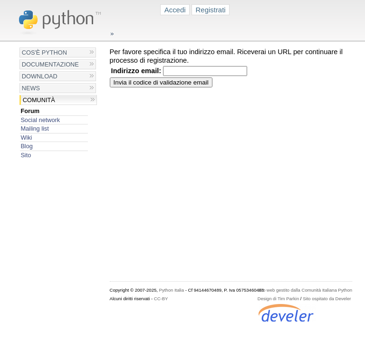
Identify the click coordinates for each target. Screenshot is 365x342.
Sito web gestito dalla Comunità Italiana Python (305, 290)
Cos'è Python (44, 52)
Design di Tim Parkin (278, 298)
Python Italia (171, 290)
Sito (25, 155)
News (31, 88)
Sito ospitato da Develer (327, 298)
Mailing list (34, 128)
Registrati (211, 10)
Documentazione (50, 64)
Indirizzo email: (136, 71)
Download (40, 76)
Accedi (175, 10)
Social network (40, 120)
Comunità (39, 100)
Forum (29, 110)
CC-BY (161, 298)
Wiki (26, 137)
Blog (26, 146)
